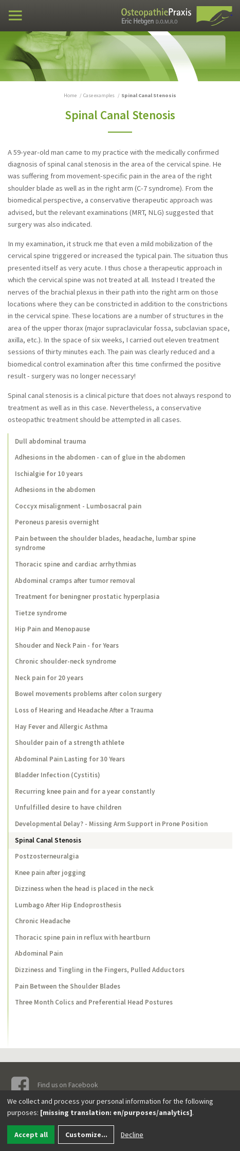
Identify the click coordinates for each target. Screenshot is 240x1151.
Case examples (99, 95)
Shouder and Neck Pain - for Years (67, 645)
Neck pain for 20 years (49, 677)
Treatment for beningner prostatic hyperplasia (87, 596)
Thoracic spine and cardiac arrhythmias (75, 564)
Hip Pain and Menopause (52, 629)
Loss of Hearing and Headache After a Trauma (84, 710)
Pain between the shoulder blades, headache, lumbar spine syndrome (105, 543)
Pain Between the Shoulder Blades (67, 986)
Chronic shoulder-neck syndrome (65, 661)
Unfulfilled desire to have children (68, 807)
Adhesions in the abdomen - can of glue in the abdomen (100, 457)
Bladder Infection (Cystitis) (57, 775)
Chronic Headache (42, 921)
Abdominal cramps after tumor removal (75, 580)
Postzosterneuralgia (47, 856)
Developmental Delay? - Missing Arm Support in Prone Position (111, 823)
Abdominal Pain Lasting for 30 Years (70, 759)
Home (70, 95)
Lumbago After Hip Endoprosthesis (68, 905)
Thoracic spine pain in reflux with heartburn (82, 937)
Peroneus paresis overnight (57, 522)
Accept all (31, 1134)
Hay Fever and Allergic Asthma (61, 726)
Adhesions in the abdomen (55, 489)
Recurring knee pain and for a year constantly (85, 791)
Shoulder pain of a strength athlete (69, 742)
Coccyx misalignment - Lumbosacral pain (78, 506)
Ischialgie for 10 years (49, 473)
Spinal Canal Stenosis (48, 840)
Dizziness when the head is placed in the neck (84, 888)
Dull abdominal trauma (50, 441)
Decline (132, 1134)
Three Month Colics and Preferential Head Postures (94, 1002)
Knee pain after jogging (50, 872)
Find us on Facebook (55, 1085)
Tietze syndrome (41, 613)
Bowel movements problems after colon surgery (88, 693)
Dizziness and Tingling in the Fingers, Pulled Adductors (99, 969)
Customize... (86, 1134)
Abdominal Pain (39, 953)
